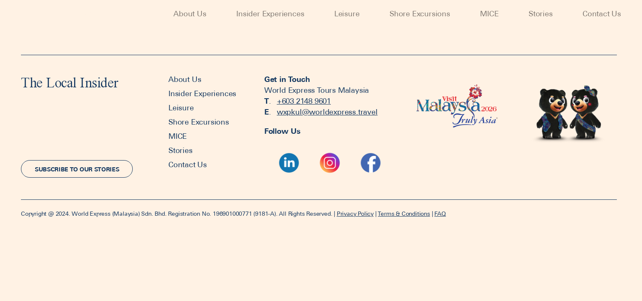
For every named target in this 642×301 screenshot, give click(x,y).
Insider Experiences (270, 14)
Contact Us (602, 14)
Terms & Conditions (404, 213)
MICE (489, 14)
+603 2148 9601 (304, 101)
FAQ (440, 213)
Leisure (347, 14)
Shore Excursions (419, 14)
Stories (541, 14)
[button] (77, 169)
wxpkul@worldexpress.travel (327, 111)
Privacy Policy (355, 213)
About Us (189, 14)
